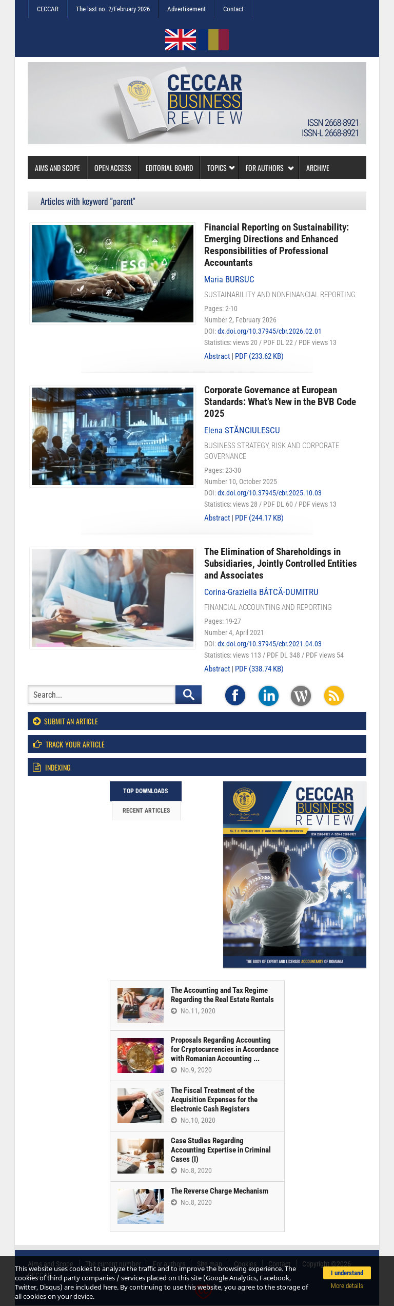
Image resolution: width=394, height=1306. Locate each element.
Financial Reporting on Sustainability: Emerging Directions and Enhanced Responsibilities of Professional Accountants (276, 244)
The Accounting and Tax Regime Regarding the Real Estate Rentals (222, 995)
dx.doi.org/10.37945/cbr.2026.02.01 (270, 331)
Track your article (69, 744)
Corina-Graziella (261, 592)
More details (347, 1286)
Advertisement (186, 9)
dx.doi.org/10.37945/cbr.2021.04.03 (270, 644)
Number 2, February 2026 (240, 320)
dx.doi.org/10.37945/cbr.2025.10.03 (270, 493)
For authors (270, 167)
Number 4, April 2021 (234, 632)
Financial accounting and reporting (268, 607)
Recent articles (146, 810)
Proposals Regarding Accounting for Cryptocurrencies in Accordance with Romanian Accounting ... (225, 1049)
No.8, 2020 (191, 1170)
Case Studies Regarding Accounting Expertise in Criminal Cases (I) (221, 1150)
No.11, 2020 (193, 1011)
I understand (347, 1273)
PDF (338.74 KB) (259, 669)
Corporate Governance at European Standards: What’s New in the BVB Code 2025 (280, 401)
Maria (229, 279)
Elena (242, 430)
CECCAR (47, 9)
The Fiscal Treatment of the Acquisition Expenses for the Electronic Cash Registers (214, 1099)
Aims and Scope (57, 167)
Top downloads (145, 791)
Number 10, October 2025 (240, 481)
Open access (112, 167)
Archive (317, 167)
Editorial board (169, 167)
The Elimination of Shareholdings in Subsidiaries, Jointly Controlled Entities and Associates (280, 563)
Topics (221, 167)
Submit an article (65, 721)
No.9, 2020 (191, 1070)
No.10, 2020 (193, 1120)
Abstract (217, 356)
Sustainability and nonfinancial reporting (280, 294)
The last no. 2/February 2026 (113, 9)
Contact (233, 9)
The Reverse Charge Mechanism (219, 1191)
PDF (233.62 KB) (259, 356)
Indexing (51, 767)
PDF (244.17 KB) (259, 518)
